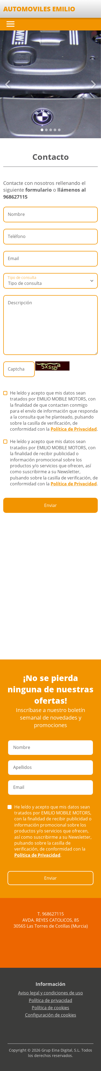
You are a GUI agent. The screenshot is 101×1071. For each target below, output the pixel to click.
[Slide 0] (42, 130)
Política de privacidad (50, 1000)
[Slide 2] (50, 130)
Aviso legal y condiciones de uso (50, 993)
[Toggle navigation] (10, 24)
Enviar (50, 505)
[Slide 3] (55, 130)
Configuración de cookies (50, 1015)
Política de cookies (50, 1008)
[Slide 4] (59, 130)
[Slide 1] (46, 130)
